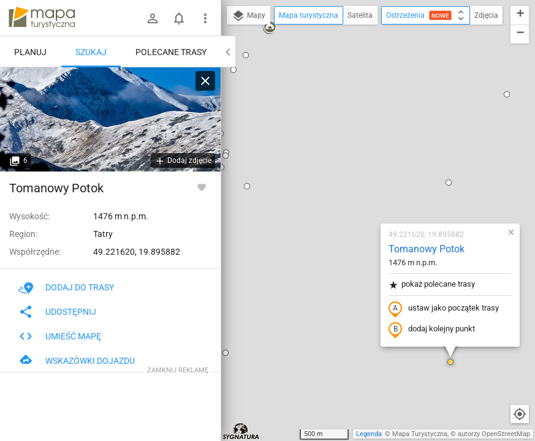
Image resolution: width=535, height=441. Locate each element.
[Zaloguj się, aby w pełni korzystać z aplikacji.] (201, 187)
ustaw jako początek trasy (371, 167)
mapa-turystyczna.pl (41, 18)
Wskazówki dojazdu (76, 360)
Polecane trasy (171, 52)
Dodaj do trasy (66, 287)
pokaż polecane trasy (359, 143)
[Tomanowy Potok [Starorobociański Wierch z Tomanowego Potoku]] (110, 119)
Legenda (369, 434)
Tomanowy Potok (354, 107)
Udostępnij (57, 311)
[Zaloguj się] (152, 18)
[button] (376, 41)
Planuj (30, 52)
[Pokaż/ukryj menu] (205, 18)
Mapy (248, 16)
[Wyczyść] (205, 81)
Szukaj (91, 52)
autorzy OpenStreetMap (494, 434)
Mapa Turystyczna (419, 434)
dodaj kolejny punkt (359, 188)
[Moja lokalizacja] (519, 414)
